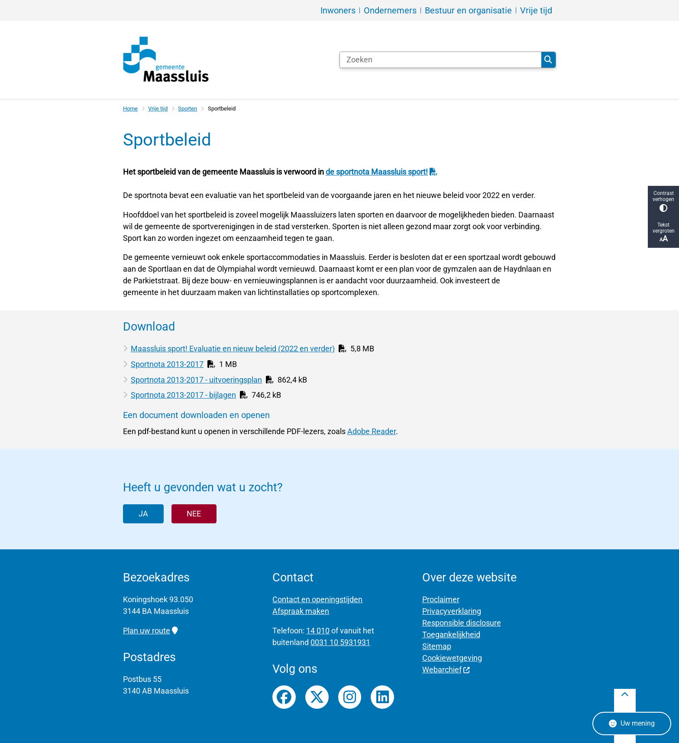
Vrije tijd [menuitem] (536, 10)
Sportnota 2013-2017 (167, 364)
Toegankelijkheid (451, 634)
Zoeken (548, 60)
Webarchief (446, 669)
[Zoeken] (440, 60)
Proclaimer (440, 599)
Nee (194, 513)
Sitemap (436, 646)
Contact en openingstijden (317, 599)
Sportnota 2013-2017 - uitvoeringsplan (196, 379)
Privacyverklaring (451, 611)
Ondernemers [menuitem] (390, 10)
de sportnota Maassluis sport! (381, 171)
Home (130, 108)
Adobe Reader (371, 431)
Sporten (187, 108)
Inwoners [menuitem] (338, 10)
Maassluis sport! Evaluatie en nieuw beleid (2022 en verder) (233, 348)
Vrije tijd (158, 108)
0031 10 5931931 (340, 642)
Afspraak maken (300, 611)
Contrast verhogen (663, 201)
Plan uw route (150, 630)
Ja (143, 513)
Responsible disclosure (461, 622)
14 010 (318, 630)
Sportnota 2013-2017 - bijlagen (183, 394)
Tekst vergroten (663, 232)
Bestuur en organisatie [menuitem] (468, 10)
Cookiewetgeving (452, 657)
